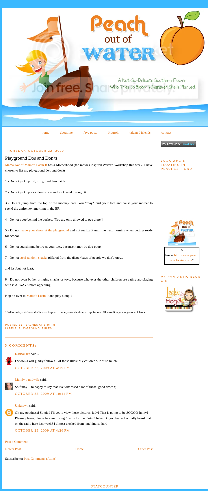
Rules (47, 328)
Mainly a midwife (27, 379)
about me (66, 132)
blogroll (113, 132)
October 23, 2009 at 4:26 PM (42, 430)
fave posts (90, 132)
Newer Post (13, 449)
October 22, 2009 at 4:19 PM (42, 368)
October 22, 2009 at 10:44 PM (43, 393)
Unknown (21, 405)
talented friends (139, 132)
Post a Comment (16, 441)
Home (79, 449)
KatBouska (22, 354)
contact (166, 132)
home (45, 132)
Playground (29, 328)
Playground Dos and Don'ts (31, 158)
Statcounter (105, 486)
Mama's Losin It (37, 295)
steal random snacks (33, 257)
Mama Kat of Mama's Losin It (26, 165)
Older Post (145, 449)
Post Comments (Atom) (40, 458)
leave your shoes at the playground (44, 230)
